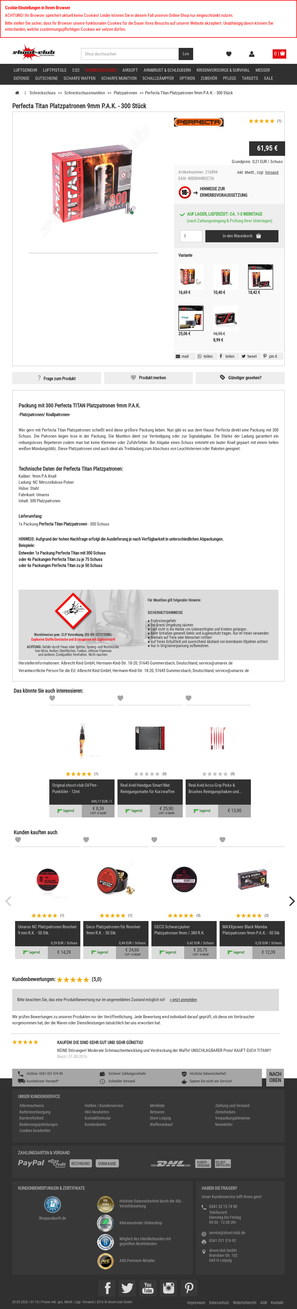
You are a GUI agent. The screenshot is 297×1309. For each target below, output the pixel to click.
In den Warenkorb (238, 236)
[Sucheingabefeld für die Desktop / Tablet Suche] (130, 54)
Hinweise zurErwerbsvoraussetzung (223, 192)
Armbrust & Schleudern (167, 70)
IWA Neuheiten (97, 1112)
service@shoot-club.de (227, 1232)
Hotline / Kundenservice (104, 1105)
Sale (268, 78)
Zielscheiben (225, 1112)
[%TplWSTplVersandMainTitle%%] (82, 1165)
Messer (263, 70)
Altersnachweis (31, 1105)
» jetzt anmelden (183, 999)
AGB (263, 1302)
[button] (269, 356)
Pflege (229, 78)
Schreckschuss (101, 70)
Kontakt (277, 1302)
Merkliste (157, 1105)
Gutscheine (46, 78)
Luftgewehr (25, 70)
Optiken (187, 78)
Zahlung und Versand (232, 1105)
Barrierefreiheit (31, 1118)
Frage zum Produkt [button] (59, 378)
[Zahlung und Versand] (214, 1165)
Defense (21, 78)
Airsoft (130, 70)
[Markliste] (52, 699)
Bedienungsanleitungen (38, 1124)
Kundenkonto (95, 1124)
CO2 (75, 70)
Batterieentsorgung (34, 1112)
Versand (271, 172)
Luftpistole (54, 70)
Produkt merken (152, 377)
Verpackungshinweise (232, 1118)
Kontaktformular (98, 1118)
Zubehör (209, 78)
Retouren (157, 1112)
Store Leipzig (160, 1118)
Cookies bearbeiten (34, 1130)
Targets (250, 78)
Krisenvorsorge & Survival (223, 70)
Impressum (196, 1302)
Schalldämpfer (158, 78)
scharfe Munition (119, 78)
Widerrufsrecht (244, 1302)
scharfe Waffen (79, 78)
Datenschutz (219, 1302)
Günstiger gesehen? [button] (244, 377)
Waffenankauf (161, 1124)
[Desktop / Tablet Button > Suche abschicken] (186, 54)
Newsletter (224, 1124)
